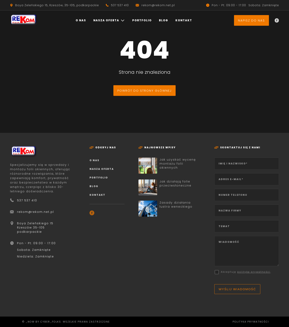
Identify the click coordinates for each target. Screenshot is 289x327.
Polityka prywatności (251, 321)
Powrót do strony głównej (144, 90)
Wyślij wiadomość (237, 289)
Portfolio (142, 20)
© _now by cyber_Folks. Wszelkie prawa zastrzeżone (65, 321)
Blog (163, 20)
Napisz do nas (251, 20)
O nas (81, 20)
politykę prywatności (253, 272)
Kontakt (183, 20)
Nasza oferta (106, 20)
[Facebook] (277, 20)
